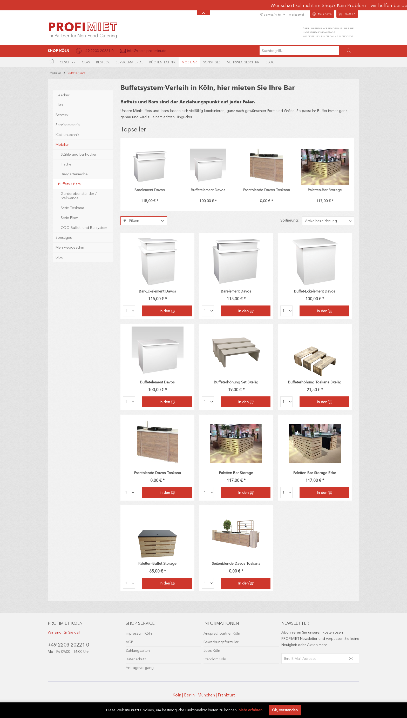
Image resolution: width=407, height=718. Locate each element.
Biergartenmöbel (75, 167)
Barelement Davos (149, 190)
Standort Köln (215, 659)
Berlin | (191, 695)
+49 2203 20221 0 (68, 645)
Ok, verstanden (285, 710)
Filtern (131, 220)
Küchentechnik (67, 128)
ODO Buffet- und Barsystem (84, 221)
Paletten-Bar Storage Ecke (314, 473)
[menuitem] (309, 50)
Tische (66, 158)
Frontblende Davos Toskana (266, 190)
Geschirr (63, 89)
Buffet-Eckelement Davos (314, 291)
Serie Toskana (72, 201)
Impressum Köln (139, 633)
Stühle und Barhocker (79, 148)
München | (208, 695)
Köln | (178, 695)
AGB (129, 642)
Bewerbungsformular (221, 642)
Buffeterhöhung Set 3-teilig (236, 382)
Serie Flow (69, 211)
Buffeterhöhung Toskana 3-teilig (314, 382)
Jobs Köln (212, 650)
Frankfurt (226, 695)
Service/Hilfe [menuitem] (271, 14)
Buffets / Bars (69, 177)
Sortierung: (289, 220)
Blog (59, 251)
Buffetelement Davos (208, 190)
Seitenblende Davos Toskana (236, 563)
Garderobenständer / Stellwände (79, 189)
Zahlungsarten (138, 650)
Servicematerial (68, 118)
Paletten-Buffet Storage (157, 563)
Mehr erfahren (250, 710)
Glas (59, 98)
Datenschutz (136, 659)
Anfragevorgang (140, 668)
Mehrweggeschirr (70, 241)
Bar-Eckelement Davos (157, 291)
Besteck (62, 108)
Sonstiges (64, 231)
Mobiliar (62, 138)
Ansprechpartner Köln (222, 633)
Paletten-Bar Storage (325, 190)
